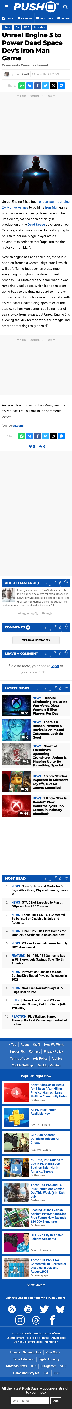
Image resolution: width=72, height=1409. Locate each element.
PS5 (26, 27)
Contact (34, 1051)
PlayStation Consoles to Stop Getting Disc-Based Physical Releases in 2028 (39, 975)
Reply (47, 613)
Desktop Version (49, 1065)
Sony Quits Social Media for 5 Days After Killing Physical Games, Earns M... (40, 890)
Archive (57, 1058)
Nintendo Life (32, 1352)
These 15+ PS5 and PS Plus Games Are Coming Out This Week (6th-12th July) (39, 1004)
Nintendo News (16, 1366)
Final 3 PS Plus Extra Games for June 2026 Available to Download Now (39, 933)
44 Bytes (44, 1337)
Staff (36, 1044)
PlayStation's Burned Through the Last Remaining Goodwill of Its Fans (39, 1020)
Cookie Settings (23, 1065)
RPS (56, 1373)
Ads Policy (40, 1058)
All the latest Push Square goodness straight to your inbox (36, 1390)
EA (17, 27)
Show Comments (36, 640)
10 (24, 713)
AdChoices (58, 1337)
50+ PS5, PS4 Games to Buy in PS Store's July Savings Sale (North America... (38, 959)
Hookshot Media (32, 1333)
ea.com (17, 425)
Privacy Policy (53, 1051)
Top (12, 1044)
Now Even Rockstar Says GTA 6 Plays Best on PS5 (38, 990)
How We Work (54, 1044)
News (7, 27)
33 (24, 789)
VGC (63, 1366)
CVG (46, 1373)
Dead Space (36, 224)
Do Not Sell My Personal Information (36, 1342)
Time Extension (23, 1359)
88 (24, 813)
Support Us (17, 1051)
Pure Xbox (53, 1352)
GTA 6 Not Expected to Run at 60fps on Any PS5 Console (37, 904)
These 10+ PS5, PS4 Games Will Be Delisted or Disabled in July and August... (39, 918)
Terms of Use (19, 1058)
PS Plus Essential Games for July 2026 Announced (40, 945)
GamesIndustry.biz (26, 1373)
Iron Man (39, 27)
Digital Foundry (49, 1359)
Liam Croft (22, 74)
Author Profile (28, 613)
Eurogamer (48, 1366)
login (55, 666)
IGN (33, 1366)
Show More (36, 1285)
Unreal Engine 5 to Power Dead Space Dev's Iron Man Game (32, 46)
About (25, 1044)
